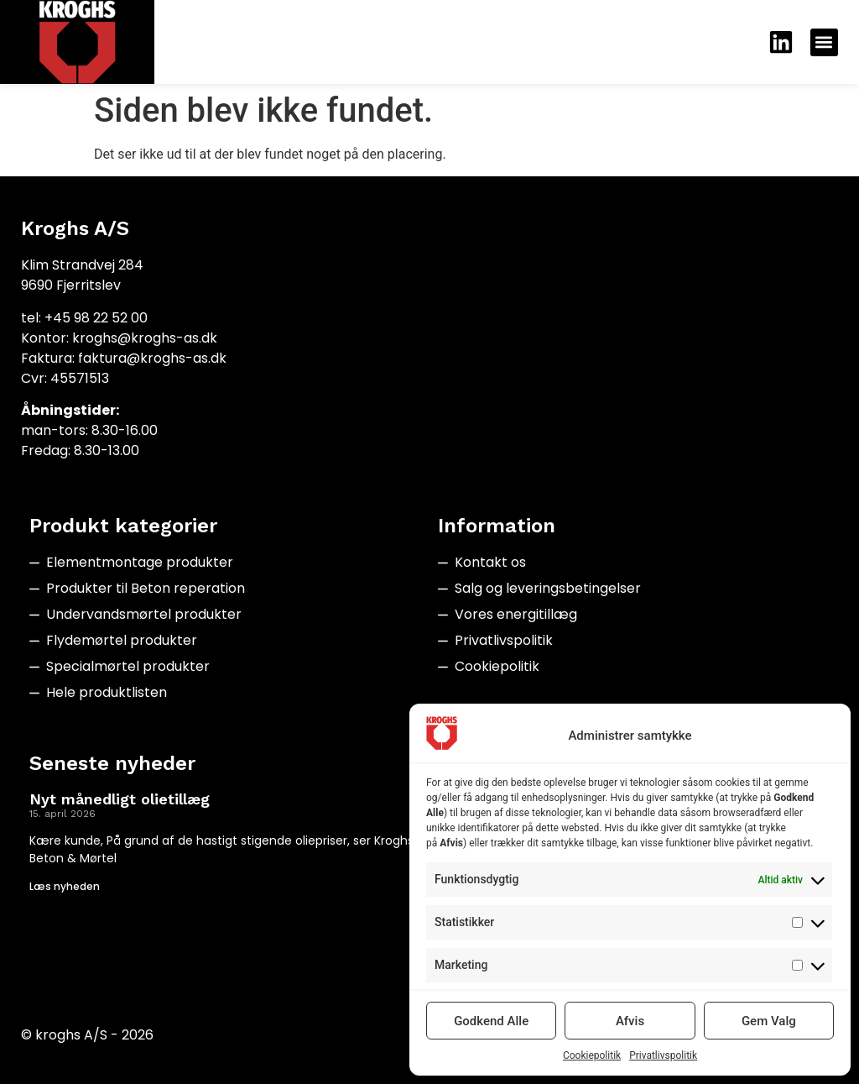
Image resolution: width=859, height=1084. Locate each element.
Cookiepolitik (592, 1055)
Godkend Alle (491, 1021)
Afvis (630, 1021)
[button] (824, 42)
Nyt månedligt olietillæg (119, 799)
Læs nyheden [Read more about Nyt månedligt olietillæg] (64, 886)
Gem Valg (769, 1021)
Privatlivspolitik (663, 1055)
